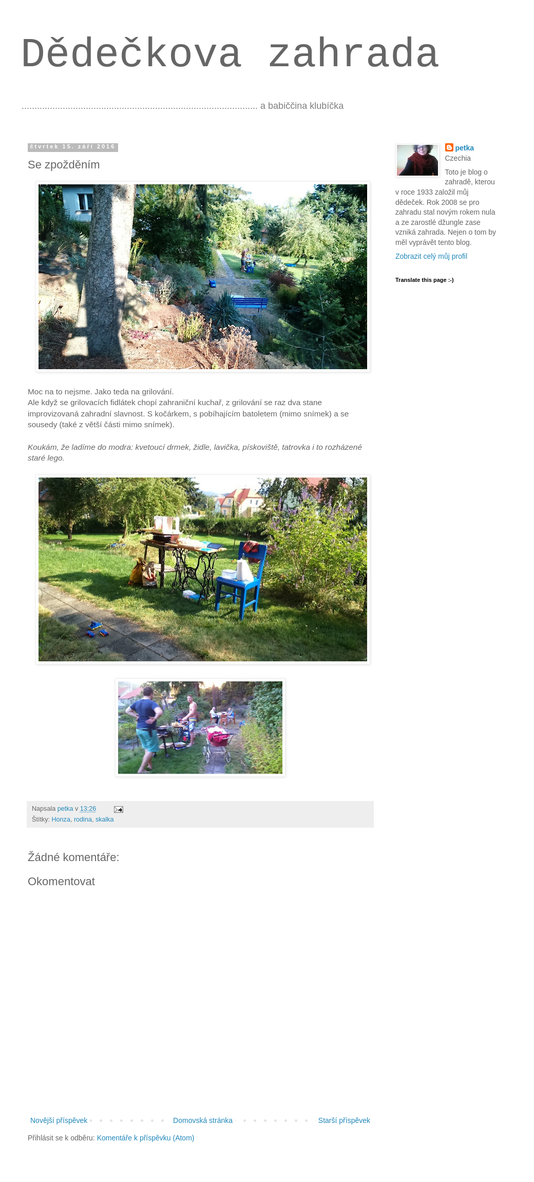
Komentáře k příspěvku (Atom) (146, 1138)
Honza (61, 819)
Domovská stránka (203, 1120)
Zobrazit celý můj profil (431, 256)
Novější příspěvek (58, 1120)
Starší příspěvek (344, 1120)
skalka (105, 819)
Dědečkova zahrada (230, 55)
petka (464, 148)
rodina (83, 819)
